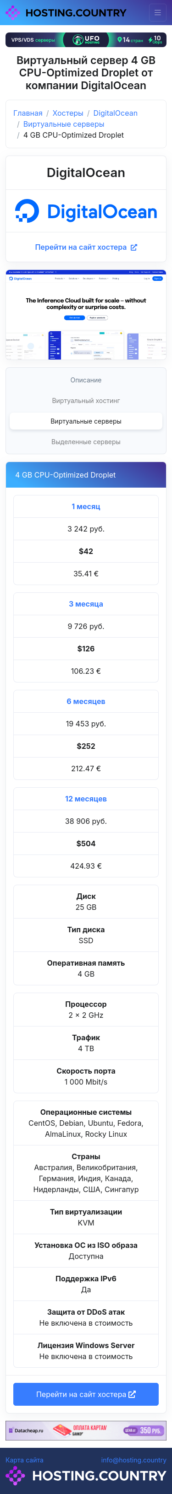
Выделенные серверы (86, 442)
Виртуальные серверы (64, 124)
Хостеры (68, 113)
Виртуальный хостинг (86, 400)
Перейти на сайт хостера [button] (86, 1394)
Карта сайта (25, 1460)
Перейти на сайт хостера (86, 247)
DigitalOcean (116, 113)
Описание (86, 380)
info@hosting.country (133, 1460)
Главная (28, 113)
